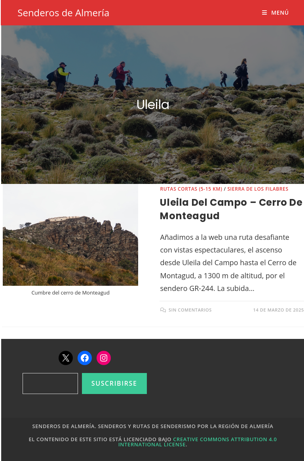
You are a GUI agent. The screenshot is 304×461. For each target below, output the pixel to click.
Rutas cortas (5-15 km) (191, 189)
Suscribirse (114, 383)
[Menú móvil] (275, 12)
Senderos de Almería (63, 12)
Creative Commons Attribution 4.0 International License (197, 442)
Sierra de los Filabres (257, 189)
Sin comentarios (190, 310)
